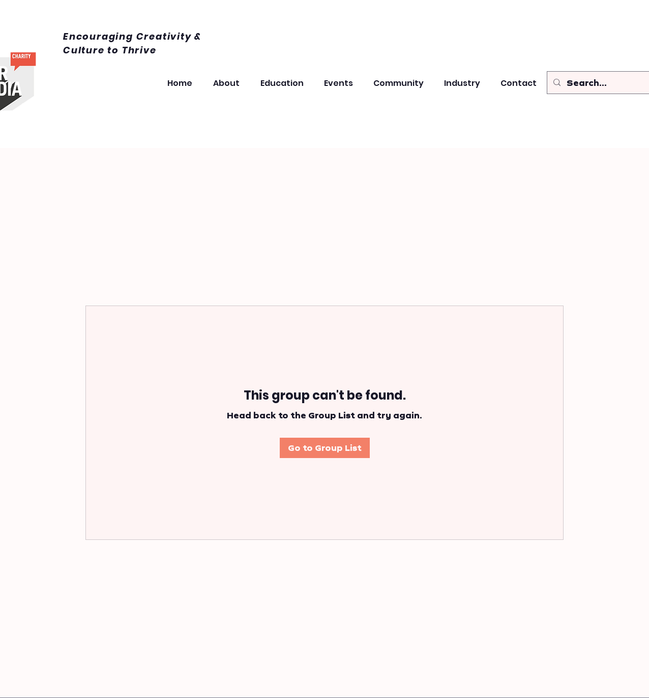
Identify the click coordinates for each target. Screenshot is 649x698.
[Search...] (600, 83)
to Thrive (131, 50)
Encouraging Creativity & (132, 36)
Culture (85, 50)
